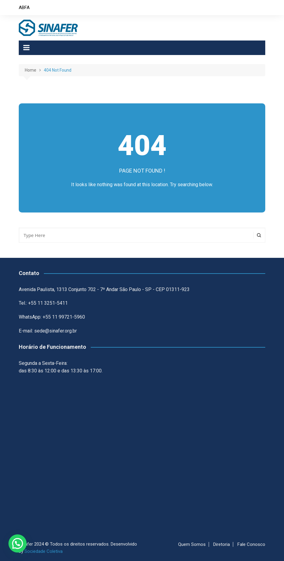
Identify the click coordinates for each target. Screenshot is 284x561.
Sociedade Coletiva (43, 551)
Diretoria (221, 544)
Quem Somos (192, 544)
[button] (17, 543)
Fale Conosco (251, 544)
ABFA (24, 7)
